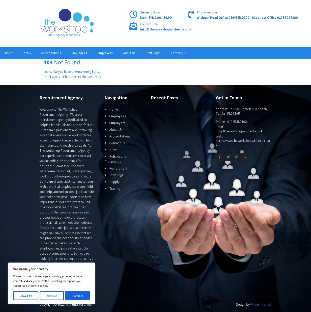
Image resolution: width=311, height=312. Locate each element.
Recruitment (118, 168)
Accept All (77, 295)
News (27, 53)
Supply (114, 182)
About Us (129, 53)
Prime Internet (261, 304)
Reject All (51, 295)
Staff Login (153, 53)
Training (115, 188)
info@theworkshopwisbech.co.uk (165, 29)
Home (9, 53)
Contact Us (178, 53)
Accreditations (51, 53)
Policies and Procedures (115, 159)
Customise (26, 295)
